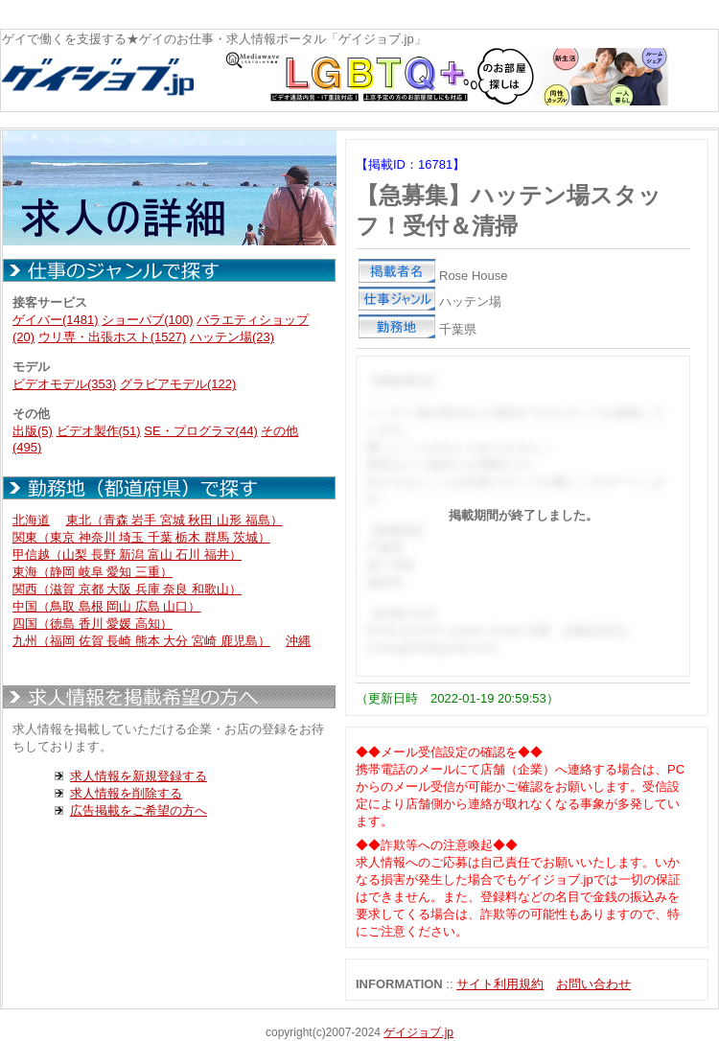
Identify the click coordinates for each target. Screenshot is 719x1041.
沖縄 (298, 641)
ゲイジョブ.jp (418, 1032)
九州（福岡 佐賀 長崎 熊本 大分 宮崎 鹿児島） (141, 641)
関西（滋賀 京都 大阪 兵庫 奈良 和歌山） (127, 589)
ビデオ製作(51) (99, 431)
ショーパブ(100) (147, 319)
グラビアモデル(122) (178, 384)
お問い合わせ (593, 984)
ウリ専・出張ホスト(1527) (112, 337)
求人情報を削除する (126, 793)
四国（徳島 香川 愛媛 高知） (92, 623)
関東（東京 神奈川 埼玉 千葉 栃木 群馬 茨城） (141, 537)
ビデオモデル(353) (64, 384)
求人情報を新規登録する (138, 776)
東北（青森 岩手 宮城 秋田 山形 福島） (174, 520)
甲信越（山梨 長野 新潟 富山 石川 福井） (127, 554)
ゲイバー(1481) (55, 319)
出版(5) (32, 431)
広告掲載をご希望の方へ (138, 810)
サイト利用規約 (500, 984)
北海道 (31, 520)
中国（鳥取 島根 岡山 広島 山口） (106, 606)
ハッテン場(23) (232, 337)
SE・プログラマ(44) (200, 431)
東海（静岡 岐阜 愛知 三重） (92, 572)
